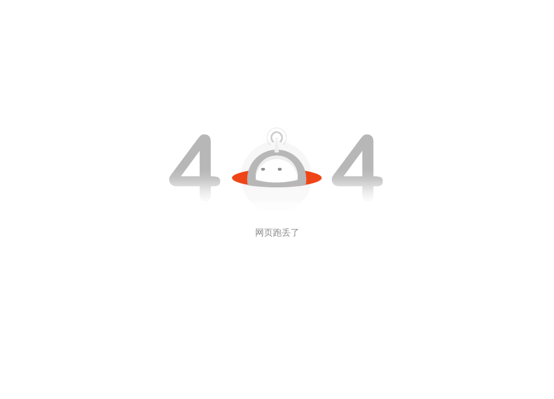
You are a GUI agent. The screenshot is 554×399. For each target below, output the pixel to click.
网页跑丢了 (277, 232)
